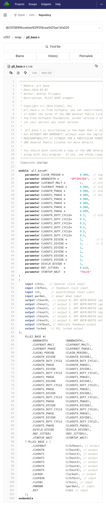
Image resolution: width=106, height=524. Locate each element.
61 (10, 324)
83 (10, 413)
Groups (33, 4)
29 (10, 194)
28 (10, 190)
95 (10, 461)
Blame (20, 56)
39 (10, 235)
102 (10, 490)
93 (10, 453)
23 (10, 170)
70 (10, 360)
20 (10, 158)
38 (10, 231)
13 (10, 130)
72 (10, 368)
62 (10, 328)
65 (10, 340)
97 (10, 469)
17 (10, 146)
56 (10, 304)
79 (10, 397)
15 (10, 138)
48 (10, 271)
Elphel (19, 15)
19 (10, 154)
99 (10, 477)
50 (10, 279)
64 (10, 336)
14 (10, 134)
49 (10, 275)
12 (10, 126)
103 (10, 494)
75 (10, 380)
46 (10, 263)
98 (10, 473)
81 (10, 405)
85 (10, 421)
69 (10, 356)
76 (10, 384)
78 (10, 393)
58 (10, 312)
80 (10, 401)
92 (10, 449)
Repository (45, 15)
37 (10, 227)
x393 (6, 37)
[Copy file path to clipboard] (96, 66)
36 (10, 223)
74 (10, 376)
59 (10, 316)
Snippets (46, 4)
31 (10, 202)
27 (10, 186)
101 (10, 486)
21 (10, 162)
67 (10, 348)
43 (10, 251)
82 (10, 409)
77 (10, 388)
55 (10, 299)
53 (10, 291)
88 (10, 433)
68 (10, 352)
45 (10, 259)
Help (58, 4)
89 (10, 437)
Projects (19, 4)
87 (10, 429)
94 (10, 457)
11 (10, 121)
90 (10, 441)
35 (10, 219)
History (53, 56)
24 (10, 174)
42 (10, 247)
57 (10, 308)
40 (10, 239)
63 (10, 332)
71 (10, 364)
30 (10, 198)
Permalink (86, 56)
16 (10, 142)
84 (10, 417)
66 (10, 344)
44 (10, 255)
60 (10, 320)
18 (10, 150)
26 (10, 182)
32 (10, 206)
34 (10, 215)
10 (10, 117)
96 (10, 465)
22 (10, 166)
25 (10, 178)
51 (10, 283)
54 (10, 295)
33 (10, 210)
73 (10, 372)
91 (10, 445)
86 (10, 425)
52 (10, 287)
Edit (34, 73)
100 (10, 482)
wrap (18, 37)
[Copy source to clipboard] (11, 73)
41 (10, 243)
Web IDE (47, 73)
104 (10, 498)
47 (10, 267)
